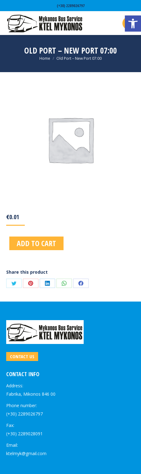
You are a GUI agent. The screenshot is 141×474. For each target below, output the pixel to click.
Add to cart (36, 243)
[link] (133, 23)
